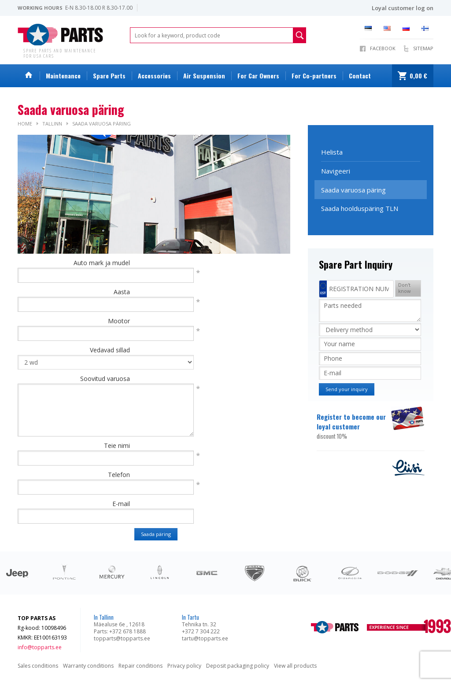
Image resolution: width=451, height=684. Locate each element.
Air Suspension (204, 75)
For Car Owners (258, 75)
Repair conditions (140, 665)
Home (25, 123)
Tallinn (52, 123)
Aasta (122, 292)
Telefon (119, 474)
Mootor (119, 321)
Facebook (383, 48)
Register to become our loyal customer (353, 426)
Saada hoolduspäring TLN (359, 208)
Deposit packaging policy (237, 665)
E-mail (121, 503)
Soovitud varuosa (105, 378)
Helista (332, 152)
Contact (360, 75)
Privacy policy (184, 665)
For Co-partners (314, 75)
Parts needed (370, 310)
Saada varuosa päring (101, 123)
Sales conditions (38, 665)
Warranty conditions (88, 665)
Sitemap (423, 48)
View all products (295, 665)
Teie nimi (117, 445)
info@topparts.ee (40, 647)
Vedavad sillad (110, 350)
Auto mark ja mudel (102, 263)
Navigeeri (335, 170)
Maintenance (63, 75)
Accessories (154, 75)
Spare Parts (109, 75)
